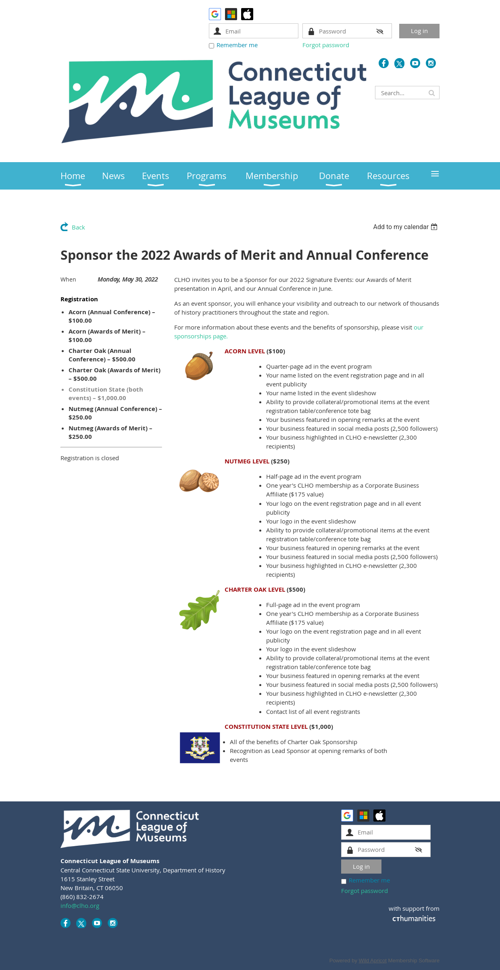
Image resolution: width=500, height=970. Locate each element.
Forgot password (325, 45)
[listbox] (406, 227)
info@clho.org (79, 905)
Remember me (237, 45)
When (68, 279)
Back (78, 227)
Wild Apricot (373, 960)
